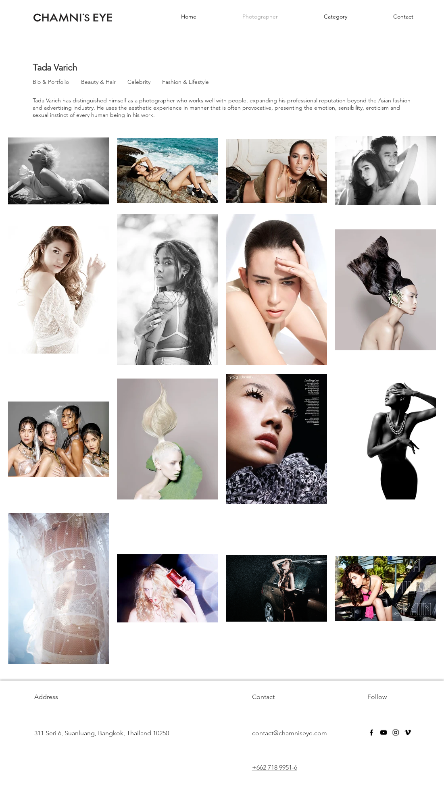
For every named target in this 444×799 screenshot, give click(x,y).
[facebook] (371, 732)
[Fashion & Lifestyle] (185, 82)
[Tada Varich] (57, 68)
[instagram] (396, 732)
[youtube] (383, 732)
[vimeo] (408, 732)
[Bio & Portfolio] (51, 82)
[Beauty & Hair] (98, 82)
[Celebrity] (138, 82)
